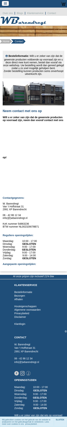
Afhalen (18, 299)
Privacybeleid (21, 313)
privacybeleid (31, 424)
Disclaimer (20, 316)
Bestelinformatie (23, 292)
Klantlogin (19, 323)
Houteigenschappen (25, 306)
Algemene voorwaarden (27, 309)
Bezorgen (19, 295)
